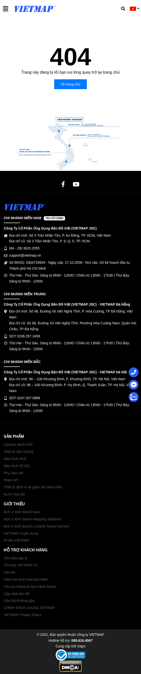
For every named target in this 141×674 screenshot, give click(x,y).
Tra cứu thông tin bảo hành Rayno (30, 587)
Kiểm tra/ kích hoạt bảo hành (26, 579)
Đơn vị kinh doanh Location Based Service (36, 526)
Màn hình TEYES (17, 466)
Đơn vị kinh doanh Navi (22, 512)
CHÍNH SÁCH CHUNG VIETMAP (29, 608)
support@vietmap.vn (25, 255)
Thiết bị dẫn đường (18, 452)
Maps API (11, 480)
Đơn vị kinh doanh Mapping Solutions (32, 519)
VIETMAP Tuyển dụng (21, 533)
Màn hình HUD (15, 459)
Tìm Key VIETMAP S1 (21, 565)
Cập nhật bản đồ (16, 594)
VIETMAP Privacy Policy (22, 615)
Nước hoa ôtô (14, 494)
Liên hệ (9, 572)
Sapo (81, 646)
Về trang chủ (71, 84)
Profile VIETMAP (17, 540)
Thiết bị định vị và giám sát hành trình (33, 487)
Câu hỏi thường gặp (19, 601)
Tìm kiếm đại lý (15, 558)
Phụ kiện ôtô (13, 473)
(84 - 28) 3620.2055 (24, 248)
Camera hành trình (18, 444)
